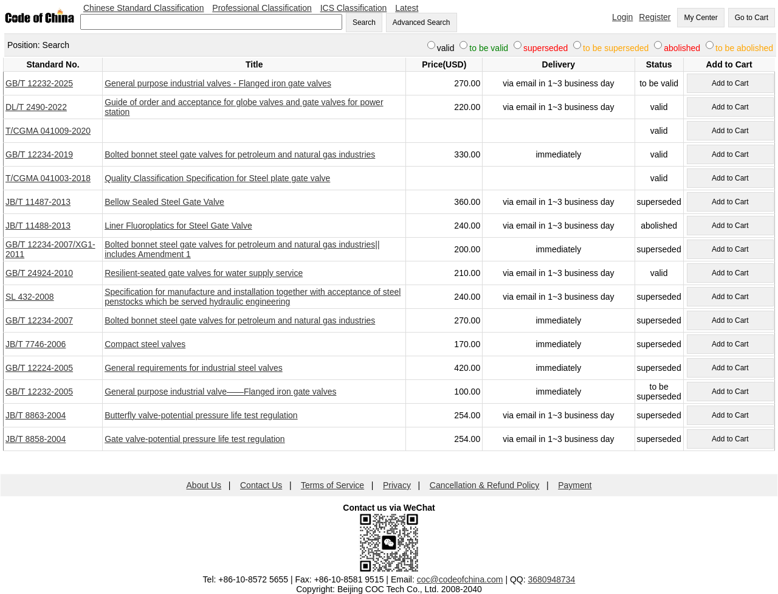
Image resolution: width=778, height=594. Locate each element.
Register (654, 17)
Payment (574, 485)
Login (622, 17)
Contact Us (261, 485)
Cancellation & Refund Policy (485, 485)
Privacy (397, 485)
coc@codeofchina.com (460, 579)
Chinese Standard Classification (143, 8)
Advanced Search (421, 22)
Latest (406, 8)
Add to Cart (730, 83)
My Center (700, 17)
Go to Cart (751, 17)
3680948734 (552, 579)
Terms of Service (332, 485)
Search (364, 22)
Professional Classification (261, 8)
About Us (204, 485)
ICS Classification (353, 8)
